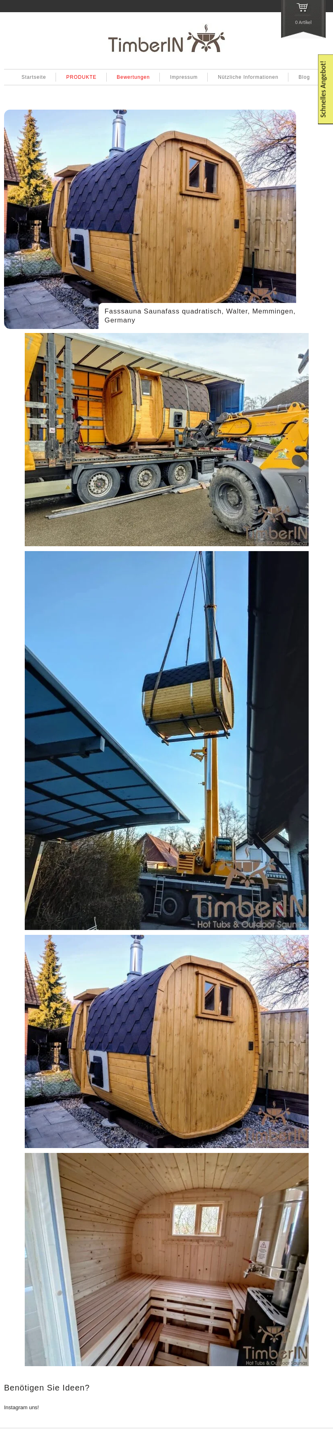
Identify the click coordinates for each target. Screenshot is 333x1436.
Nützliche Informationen (248, 77)
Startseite (33, 77)
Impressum (184, 77)
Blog (304, 77)
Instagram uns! (21, 1407)
